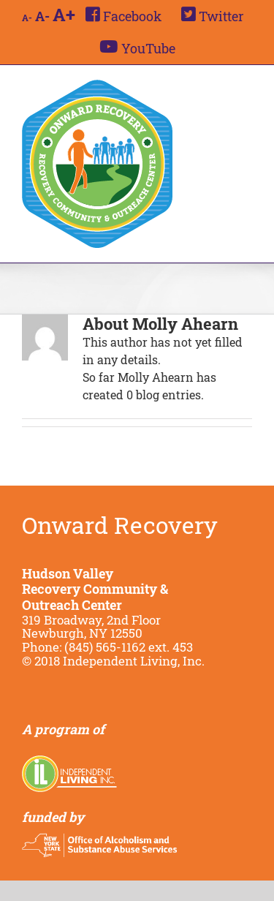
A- (27, 17)
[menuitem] (123, 16)
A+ (64, 14)
